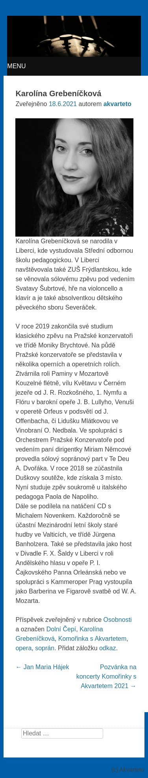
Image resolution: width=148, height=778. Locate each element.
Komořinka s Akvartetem (92, 638)
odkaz (107, 648)
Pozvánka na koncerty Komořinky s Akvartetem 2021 (106, 676)
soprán (44, 648)
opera (23, 648)
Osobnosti (118, 619)
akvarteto (117, 104)
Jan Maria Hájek (42, 667)
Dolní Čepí (61, 629)
